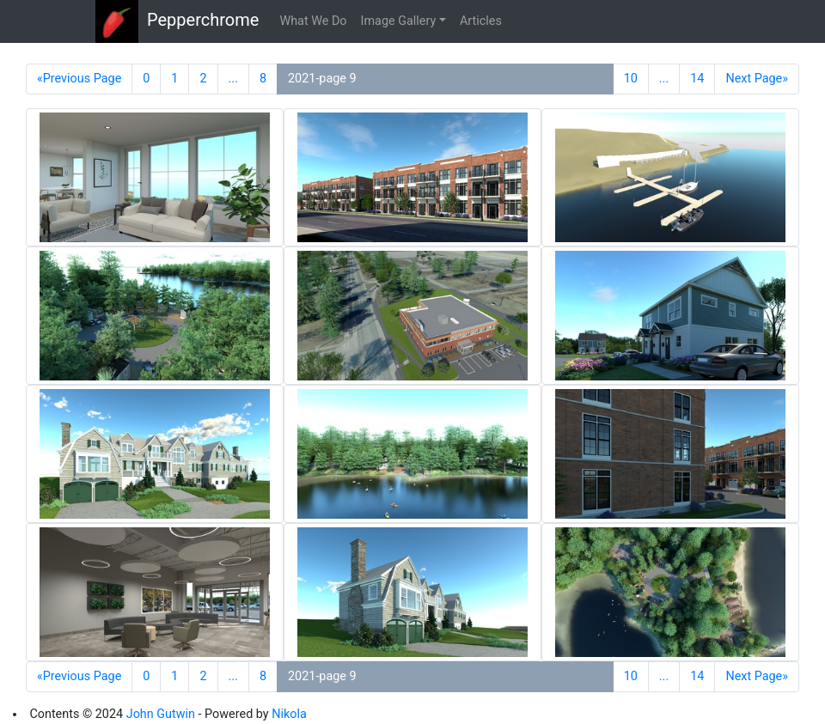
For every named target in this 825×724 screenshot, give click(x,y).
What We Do (312, 21)
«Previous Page (79, 78)
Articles (481, 21)
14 (697, 78)
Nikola (289, 714)
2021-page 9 (322, 78)
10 (631, 78)
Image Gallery (399, 21)
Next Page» (756, 78)
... (233, 78)
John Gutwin (160, 714)
